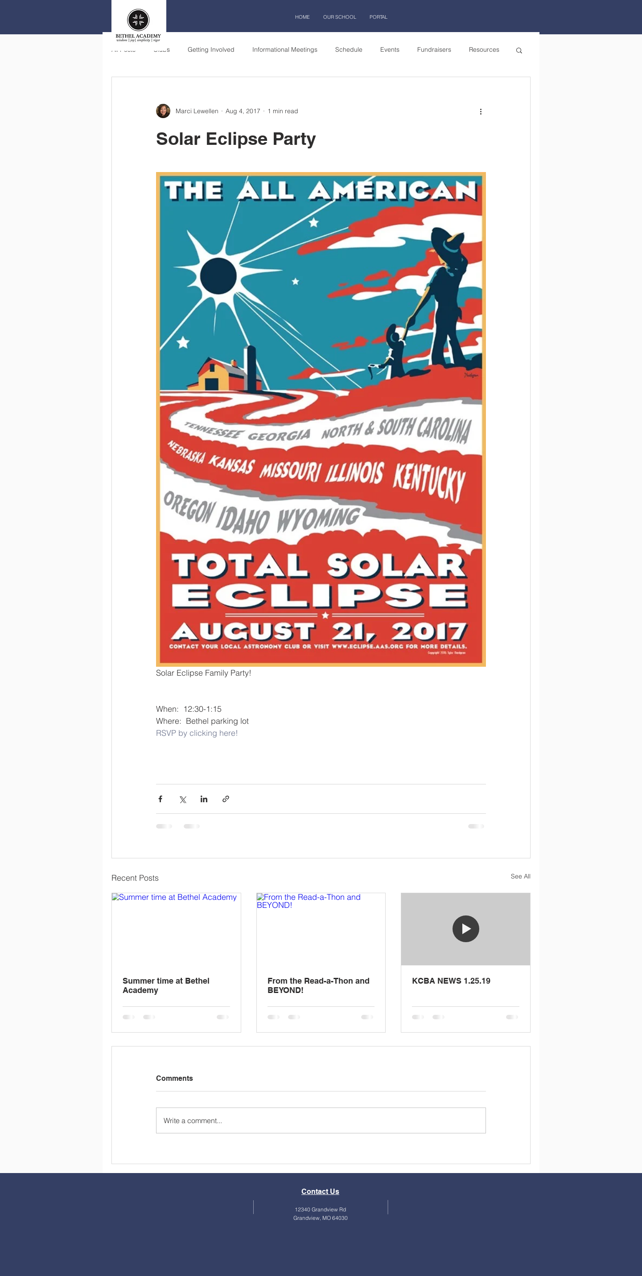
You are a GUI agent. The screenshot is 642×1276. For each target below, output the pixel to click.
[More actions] (480, 111)
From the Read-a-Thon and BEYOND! (319, 985)
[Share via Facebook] (160, 799)
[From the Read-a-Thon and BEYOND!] (321, 929)
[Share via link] (226, 799)
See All (521, 876)
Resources (484, 49)
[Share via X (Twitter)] (182, 799)
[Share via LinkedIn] (204, 799)
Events (389, 49)
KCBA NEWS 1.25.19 (451, 980)
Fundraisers (434, 49)
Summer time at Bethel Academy (166, 985)
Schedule (348, 49)
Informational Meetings (284, 49)
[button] (519, 49)
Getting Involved (211, 49)
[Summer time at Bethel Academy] (176, 929)
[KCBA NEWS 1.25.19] (465, 929)
